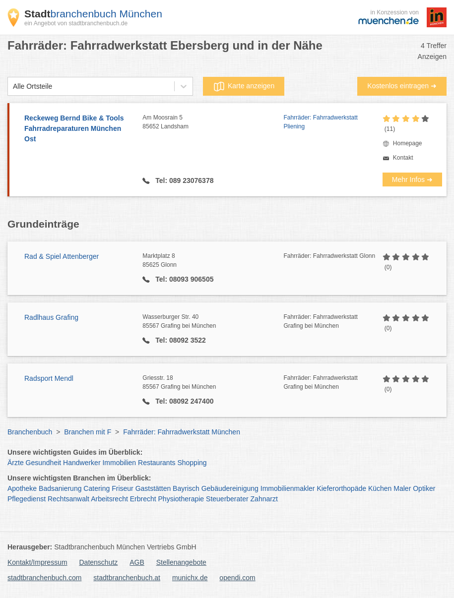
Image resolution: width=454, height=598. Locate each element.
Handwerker (81, 463)
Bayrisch (186, 488)
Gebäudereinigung (230, 488)
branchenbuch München (93, 13)
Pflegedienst (26, 499)
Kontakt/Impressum (37, 562)
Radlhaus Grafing (51, 317)
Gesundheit (44, 463)
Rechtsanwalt (68, 499)
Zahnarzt (264, 499)
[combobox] (13, 86)
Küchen (379, 488)
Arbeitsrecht (109, 499)
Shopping (191, 463)
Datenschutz (98, 562)
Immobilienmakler (287, 488)
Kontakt (403, 157)
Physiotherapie (181, 499)
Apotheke (22, 488)
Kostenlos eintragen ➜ (402, 86)
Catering (96, 488)
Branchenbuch (29, 432)
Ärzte (15, 463)
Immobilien (119, 463)
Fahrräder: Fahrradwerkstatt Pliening (320, 122)
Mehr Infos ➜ (412, 179)
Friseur (122, 488)
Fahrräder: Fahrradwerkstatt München (181, 432)
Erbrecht (143, 499)
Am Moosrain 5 (212, 122)
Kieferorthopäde (341, 488)
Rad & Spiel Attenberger (61, 256)
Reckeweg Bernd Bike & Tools (78, 129)
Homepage (407, 143)
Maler (402, 488)
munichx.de (190, 578)
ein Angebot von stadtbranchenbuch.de (76, 23)
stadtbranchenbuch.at (126, 578)
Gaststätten (153, 488)
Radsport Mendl (48, 378)
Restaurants (156, 463)
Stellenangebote (181, 562)
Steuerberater (227, 499)
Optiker (424, 488)
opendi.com (237, 578)
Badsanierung (60, 488)
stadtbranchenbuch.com (44, 578)
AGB (137, 562)
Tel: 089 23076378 (183, 180)
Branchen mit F (87, 432)
